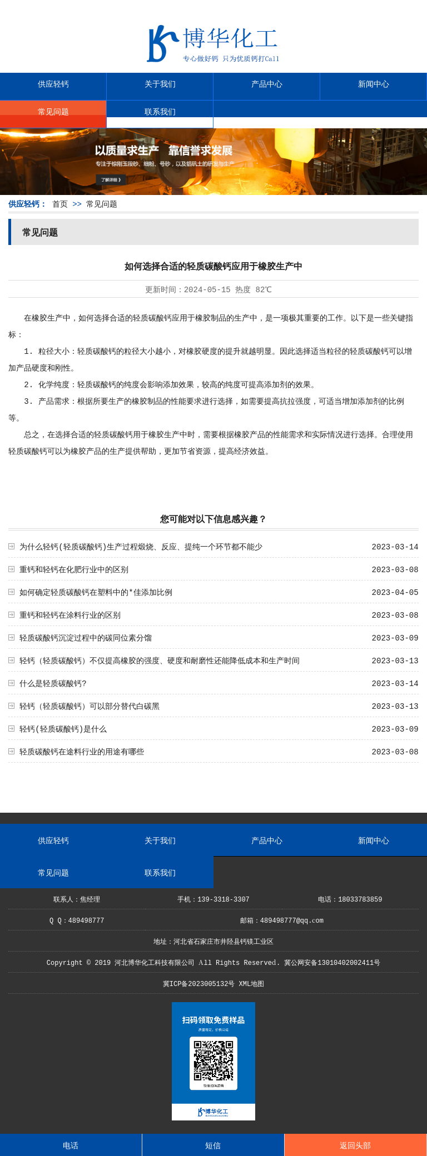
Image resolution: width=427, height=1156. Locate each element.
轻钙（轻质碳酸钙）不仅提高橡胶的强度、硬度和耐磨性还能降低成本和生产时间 (159, 659)
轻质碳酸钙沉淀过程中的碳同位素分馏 (85, 637)
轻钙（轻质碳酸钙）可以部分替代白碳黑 (89, 705)
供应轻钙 (53, 83)
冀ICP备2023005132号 (199, 983)
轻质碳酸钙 (152, 317)
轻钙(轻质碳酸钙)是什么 (63, 728)
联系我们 (160, 111)
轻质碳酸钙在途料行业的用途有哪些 (81, 751)
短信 (213, 1144)
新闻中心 (373, 83)
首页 (60, 203)
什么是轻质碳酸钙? (52, 682)
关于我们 (160, 83)
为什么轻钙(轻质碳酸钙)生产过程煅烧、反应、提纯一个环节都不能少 (140, 546)
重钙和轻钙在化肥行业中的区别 (73, 568)
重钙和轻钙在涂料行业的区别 (70, 614)
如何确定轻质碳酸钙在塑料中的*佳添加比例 (95, 591)
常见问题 (53, 111)
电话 (70, 1144)
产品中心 (266, 83)
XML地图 (252, 983)
